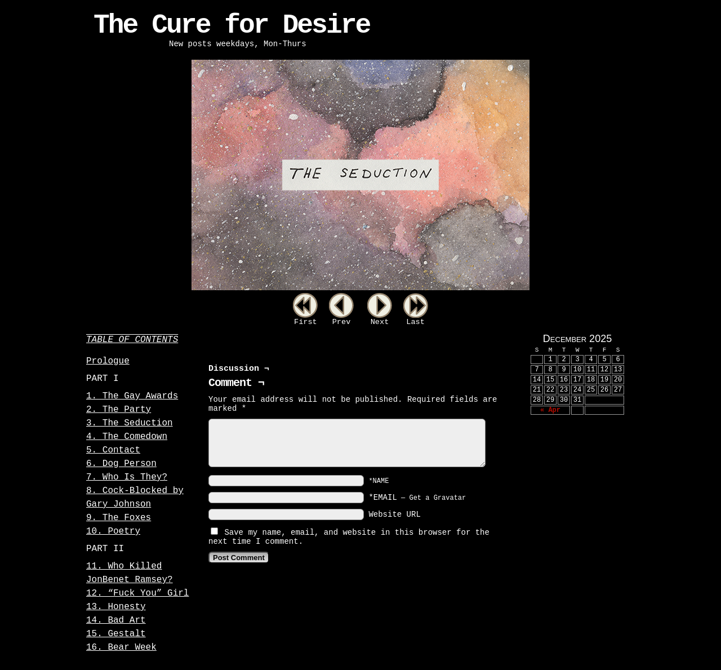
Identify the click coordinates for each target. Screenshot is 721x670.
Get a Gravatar (437, 498)
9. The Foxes (118, 518)
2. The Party (118, 410)
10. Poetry (113, 531)
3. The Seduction (129, 423)
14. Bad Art (116, 620)
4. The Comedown (126, 437)
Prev (341, 322)
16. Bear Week (121, 647)
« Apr (550, 410)
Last (415, 322)
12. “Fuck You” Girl (137, 593)
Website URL (394, 514)
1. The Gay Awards (132, 396)
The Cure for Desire (232, 25)
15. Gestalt (116, 634)
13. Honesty (116, 607)
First (305, 322)
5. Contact (113, 450)
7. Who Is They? (126, 477)
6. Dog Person (121, 464)
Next (380, 322)
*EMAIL (417, 497)
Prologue (108, 361)
